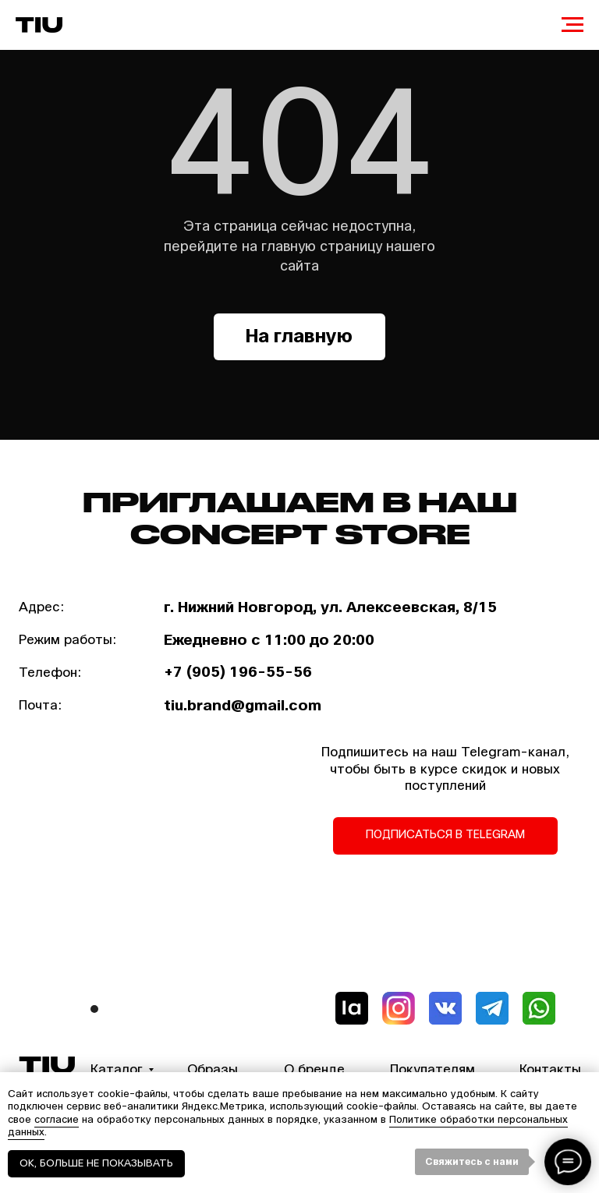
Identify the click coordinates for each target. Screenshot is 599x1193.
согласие (56, 1120)
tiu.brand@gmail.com (242, 706)
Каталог (116, 1069)
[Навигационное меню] (572, 25)
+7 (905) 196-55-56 (238, 672)
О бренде (314, 1069)
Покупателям (432, 1069)
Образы (212, 1069)
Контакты (550, 1069)
